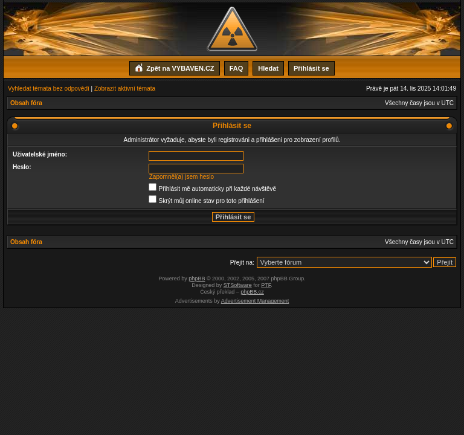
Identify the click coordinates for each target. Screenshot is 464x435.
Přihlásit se (311, 68)
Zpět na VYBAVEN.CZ (174, 67)
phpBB (196, 279)
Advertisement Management (255, 301)
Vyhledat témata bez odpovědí (48, 88)
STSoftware (238, 285)
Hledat (268, 68)
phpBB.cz (252, 292)
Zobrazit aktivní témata (124, 88)
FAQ (236, 68)
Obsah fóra (26, 103)
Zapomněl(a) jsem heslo (181, 176)
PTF (266, 285)
